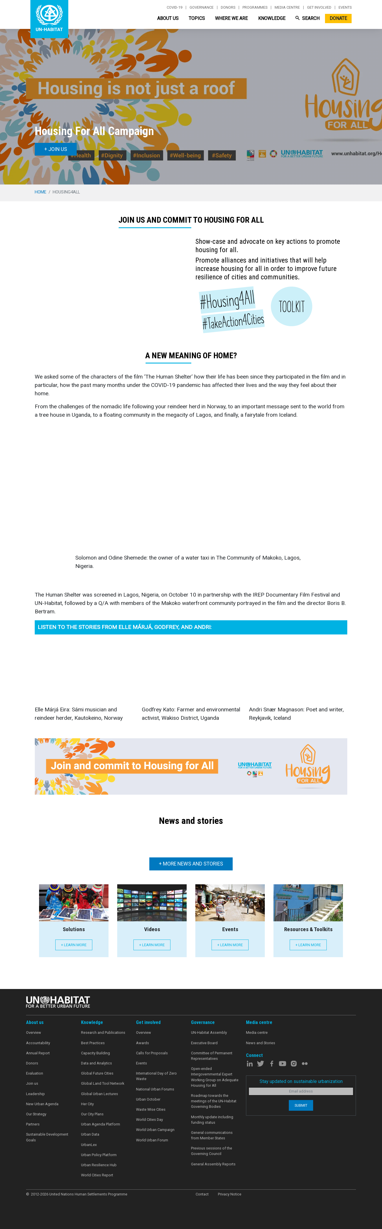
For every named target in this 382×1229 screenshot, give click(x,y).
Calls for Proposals (152, 1053)
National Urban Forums (155, 1089)
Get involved (319, 7)
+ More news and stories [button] (191, 864)
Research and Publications (103, 1032)
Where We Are (231, 18)
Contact (202, 1194)
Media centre (287, 7)
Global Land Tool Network (102, 1083)
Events (345, 7)
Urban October (148, 1099)
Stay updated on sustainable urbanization (301, 1081)
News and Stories (260, 1043)
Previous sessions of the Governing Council (211, 1151)
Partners (33, 1124)
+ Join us (55, 149)
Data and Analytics (96, 1063)
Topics (197, 18)
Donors (228, 7)
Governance (202, 7)
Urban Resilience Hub (99, 1165)
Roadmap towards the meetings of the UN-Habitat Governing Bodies (213, 1101)
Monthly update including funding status (212, 1120)
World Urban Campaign (155, 1129)
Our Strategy (36, 1114)
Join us (32, 1083)
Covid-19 (174, 7)
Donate (338, 18)
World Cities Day (149, 1119)
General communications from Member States (212, 1135)
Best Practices (93, 1043)
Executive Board (204, 1043)
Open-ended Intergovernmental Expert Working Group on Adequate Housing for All (214, 1077)
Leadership (35, 1094)
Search (307, 18)
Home (40, 192)
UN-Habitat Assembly (209, 1032)
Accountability (38, 1043)
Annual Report (38, 1053)
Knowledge (271, 18)
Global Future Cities (97, 1073)
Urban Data (90, 1134)
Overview (33, 1032)
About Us (168, 18)
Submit (301, 1105)
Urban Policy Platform (99, 1155)
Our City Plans (92, 1114)
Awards (142, 1043)
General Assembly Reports (213, 1164)
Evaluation (34, 1073)
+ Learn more (74, 945)
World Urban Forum (152, 1140)
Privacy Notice (229, 1194)
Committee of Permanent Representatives (211, 1056)
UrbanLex (89, 1145)
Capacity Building (95, 1053)
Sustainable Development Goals (47, 1137)
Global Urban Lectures (99, 1094)
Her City (87, 1104)
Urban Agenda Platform (100, 1124)
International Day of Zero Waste (156, 1076)
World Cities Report (97, 1175)
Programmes (255, 7)
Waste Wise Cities (151, 1109)
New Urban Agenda (42, 1104)
